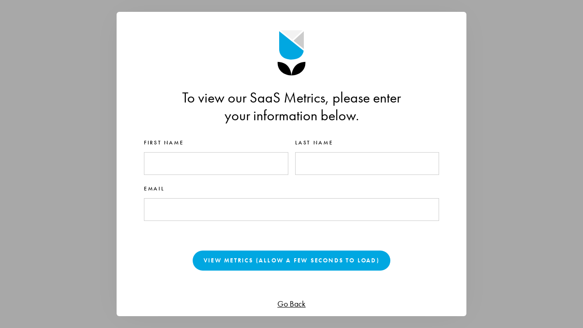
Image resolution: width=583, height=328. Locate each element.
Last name (314, 142)
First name (164, 142)
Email (154, 188)
